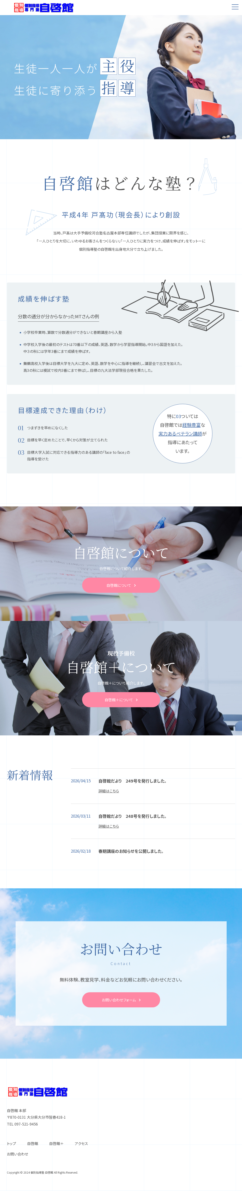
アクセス (81, 1143)
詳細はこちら (108, 791)
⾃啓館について (118, 585)
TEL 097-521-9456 (22, 1124)
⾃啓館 (32, 1143)
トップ (11, 1143)
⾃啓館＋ (56, 1143)
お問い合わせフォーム (119, 1000)
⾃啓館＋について (119, 699)
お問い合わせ (17, 1154)
